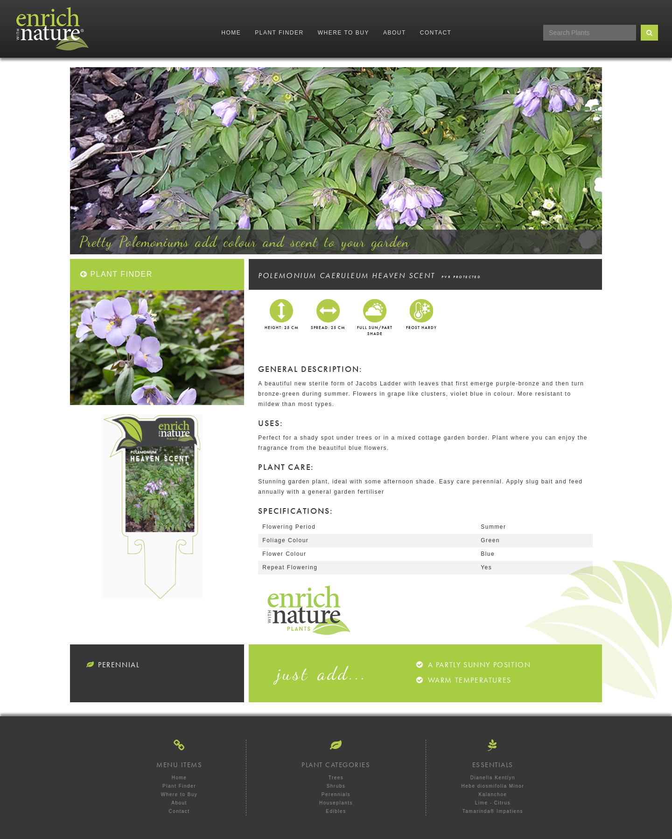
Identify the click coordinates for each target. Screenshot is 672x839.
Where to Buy (343, 32)
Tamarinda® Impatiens (492, 811)
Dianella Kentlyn (492, 777)
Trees (336, 777)
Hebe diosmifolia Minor (493, 786)
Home (231, 32)
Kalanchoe (493, 794)
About (394, 32)
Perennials (336, 794)
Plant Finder (279, 32)
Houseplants (336, 802)
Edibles (336, 811)
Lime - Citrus (493, 802)
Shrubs (336, 786)
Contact (436, 32)
